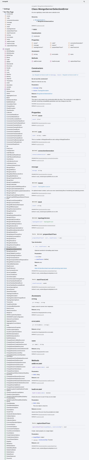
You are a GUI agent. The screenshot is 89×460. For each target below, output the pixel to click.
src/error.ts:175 (40, 314)
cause (49, 123)
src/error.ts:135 (40, 160)
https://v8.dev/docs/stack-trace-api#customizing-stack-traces (51, 268)
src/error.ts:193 (40, 334)
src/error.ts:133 (40, 144)
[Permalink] (41, 71)
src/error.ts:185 (40, 416)
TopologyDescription (43, 90)
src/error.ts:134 (40, 227)
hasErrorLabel (51, 414)
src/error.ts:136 (40, 125)
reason (49, 193)
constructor (48, 103)
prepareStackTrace (52, 270)
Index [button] (34, 29)
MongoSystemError (40, 20)
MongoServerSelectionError (45, 6)
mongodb (5, 1)
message (50, 174)
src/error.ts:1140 (40, 25)
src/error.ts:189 (40, 383)
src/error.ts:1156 (40, 354)
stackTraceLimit (51, 287)
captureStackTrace (52, 446)
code (49, 142)
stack (49, 209)
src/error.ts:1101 (40, 195)
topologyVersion (51, 225)
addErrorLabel (51, 380)
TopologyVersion (48, 221)
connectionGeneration (53, 158)
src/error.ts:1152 (40, 106)
